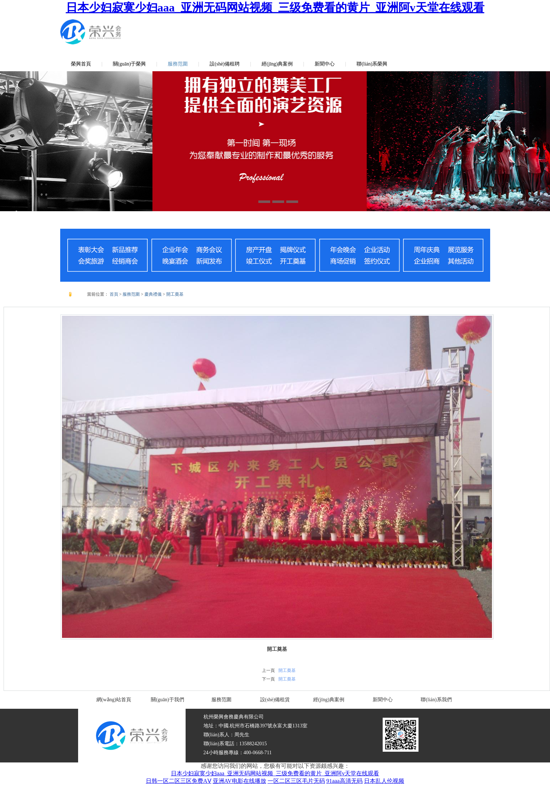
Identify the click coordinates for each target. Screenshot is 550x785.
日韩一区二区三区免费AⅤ (178, 781)
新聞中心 (325, 64)
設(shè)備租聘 (225, 64)
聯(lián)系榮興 (372, 64)
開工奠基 (174, 294)
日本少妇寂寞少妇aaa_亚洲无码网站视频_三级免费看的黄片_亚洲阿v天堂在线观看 (275, 7)
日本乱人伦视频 (384, 781)
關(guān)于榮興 (129, 64)
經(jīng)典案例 (277, 64)
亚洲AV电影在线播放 (239, 781)
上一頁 (268, 670)
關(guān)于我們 (167, 699)
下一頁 (268, 679)
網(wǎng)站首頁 (113, 699)
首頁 (114, 294)
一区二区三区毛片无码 (296, 781)
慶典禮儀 (153, 294)
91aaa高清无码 (344, 781)
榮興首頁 (81, 64)
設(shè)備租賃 (275, 699)
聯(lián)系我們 (436, 699)
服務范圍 (178, 64)
